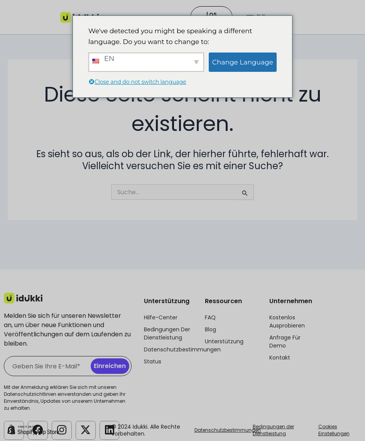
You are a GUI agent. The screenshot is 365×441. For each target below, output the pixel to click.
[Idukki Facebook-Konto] (37, 429)
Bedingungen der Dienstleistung (273, 430)
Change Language (242, 62)
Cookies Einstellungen (334, 430)
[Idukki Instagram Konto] (61, 429)
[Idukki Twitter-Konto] (85, 429)
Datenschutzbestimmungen (227, 430)
